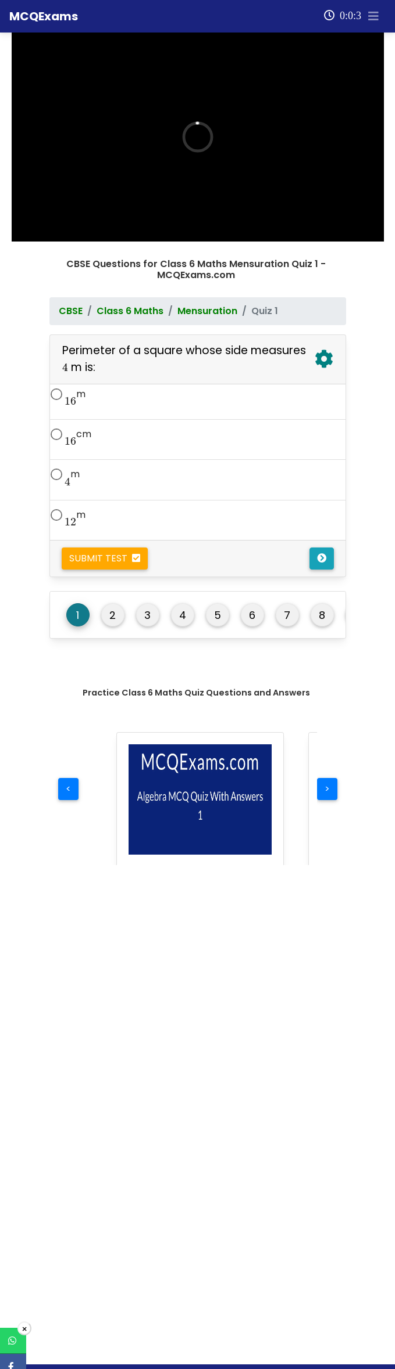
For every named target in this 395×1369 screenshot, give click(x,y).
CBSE (71, 212)
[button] (200, 701)
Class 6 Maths (130, 212)
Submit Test (104, 460)
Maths (67, 1327)
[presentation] (65, 269)
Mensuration (207, 212)
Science (71, 1349)
